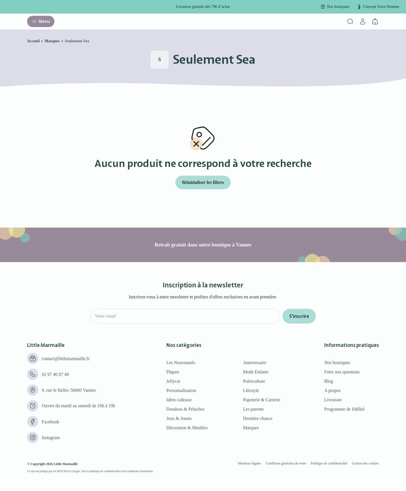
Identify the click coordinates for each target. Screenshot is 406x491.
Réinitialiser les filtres (203, 182)
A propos (332, 390)
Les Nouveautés (180, 362)
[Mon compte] (363, 21)
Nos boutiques (337, 362)
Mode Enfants (255, 371)
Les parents (253, 409)
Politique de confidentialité (329, 463)
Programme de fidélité (344, 409)
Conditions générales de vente (286, 463)
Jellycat (173, 381)
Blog (328, 381)
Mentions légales (249, 463)
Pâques (172, 371)
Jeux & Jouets (179, 418)
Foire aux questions (341, 371)
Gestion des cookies (365, 463)
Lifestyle (251, 390)
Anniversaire (254, 362)
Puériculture (254, 381)
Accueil (33, 41)
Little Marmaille (66, 464)
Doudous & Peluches (185, 409)
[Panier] (375, 21)
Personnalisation (181, 390)
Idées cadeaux (179, 399)
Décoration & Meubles (187, 427)
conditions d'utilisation (140, 471)
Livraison (332, 399)
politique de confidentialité (104, 471)
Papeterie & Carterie (261, 399)
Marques (52, 41)
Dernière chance (257, 418)
